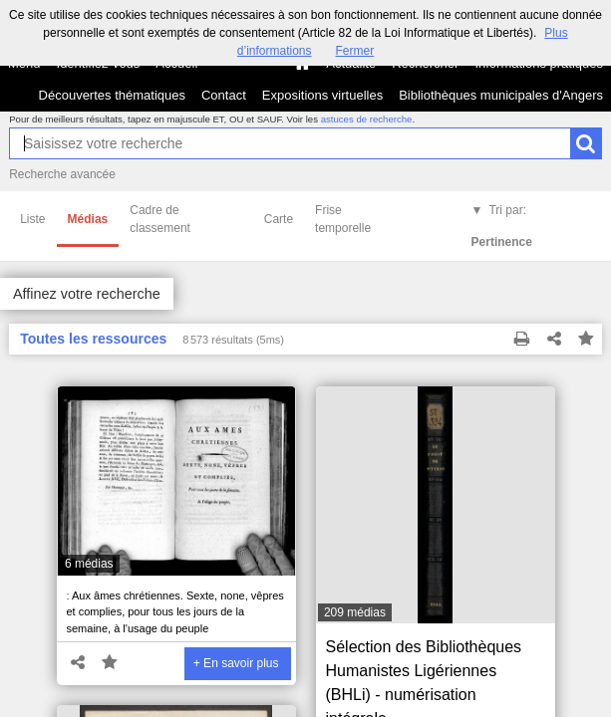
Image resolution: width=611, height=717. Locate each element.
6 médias (89, 564)
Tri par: (501, 226)
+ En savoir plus (236, 663)
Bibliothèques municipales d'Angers (501, 95)
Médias (88, 219)
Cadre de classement (160, 219)
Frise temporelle (343, 219)
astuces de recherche (367, 119)
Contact (223, 95)
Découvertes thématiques (112, 95)
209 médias (355, 612)
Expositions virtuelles (322, 95)
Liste (32, 219)
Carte (278, 219)
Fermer (355, 51)
